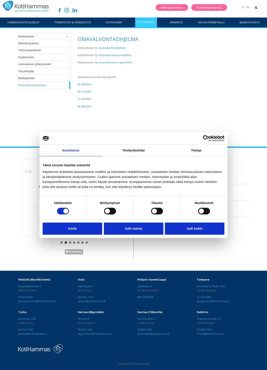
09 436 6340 (25, 297)
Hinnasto (176, 22)
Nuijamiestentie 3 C (209, 319)
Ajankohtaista (249, 22)
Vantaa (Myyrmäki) (91, 312)
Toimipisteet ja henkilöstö (72, 22)
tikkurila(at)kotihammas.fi (153, 334)
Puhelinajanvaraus (208, 7)
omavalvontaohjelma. (112, 48)
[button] (67, 36)
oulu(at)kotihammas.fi (91, 301)
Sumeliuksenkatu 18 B (211, 286)
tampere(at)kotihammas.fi (213, 301)
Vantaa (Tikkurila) (149, 312)
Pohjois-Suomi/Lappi (151, 279)
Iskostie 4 (84, 319)
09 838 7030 (144, 329)
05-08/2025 (84, 106)
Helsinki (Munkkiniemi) (34, 279)
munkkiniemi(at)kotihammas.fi (37, 301)
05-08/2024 (84, 84)
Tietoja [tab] (196, 150)
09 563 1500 (85, 329)
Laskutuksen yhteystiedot (34, 64)
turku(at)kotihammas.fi (32, 334)
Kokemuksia (26, 36)
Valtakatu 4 (144, 286)
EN (247, 7)
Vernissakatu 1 (146, 319)
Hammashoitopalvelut (23, 22)
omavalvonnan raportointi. (115, 62)
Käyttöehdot (26, 57)
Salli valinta (133, 228)
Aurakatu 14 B (27, 319)
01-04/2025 (84, 99)
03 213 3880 (204, 297)
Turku (22, 312)
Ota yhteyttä (26, 71)
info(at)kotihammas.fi (210, 334)
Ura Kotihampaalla (211, 22)
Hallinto (202, 312)
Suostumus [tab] (71, 150)
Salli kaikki (195, 228)
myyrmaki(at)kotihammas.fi (95, 334)
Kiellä (72, 228)
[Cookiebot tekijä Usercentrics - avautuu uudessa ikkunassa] (206, 138)
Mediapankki (26, 78)
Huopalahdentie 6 (29, 286)
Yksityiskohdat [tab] (133, 150)
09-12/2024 (84, 91)
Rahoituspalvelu (28, 43)
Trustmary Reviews (74, 251)
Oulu (81, 279)
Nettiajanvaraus (171, 7)
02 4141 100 (25, 329)
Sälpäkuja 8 (85, 286)
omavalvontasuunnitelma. (115, 55)
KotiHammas (146, 22)
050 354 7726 (86, 297)
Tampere (203, 279)
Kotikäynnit (114, 22)
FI (242, 7)
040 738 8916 (145, 297)
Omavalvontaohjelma (32, 85)
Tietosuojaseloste (29, 50)
